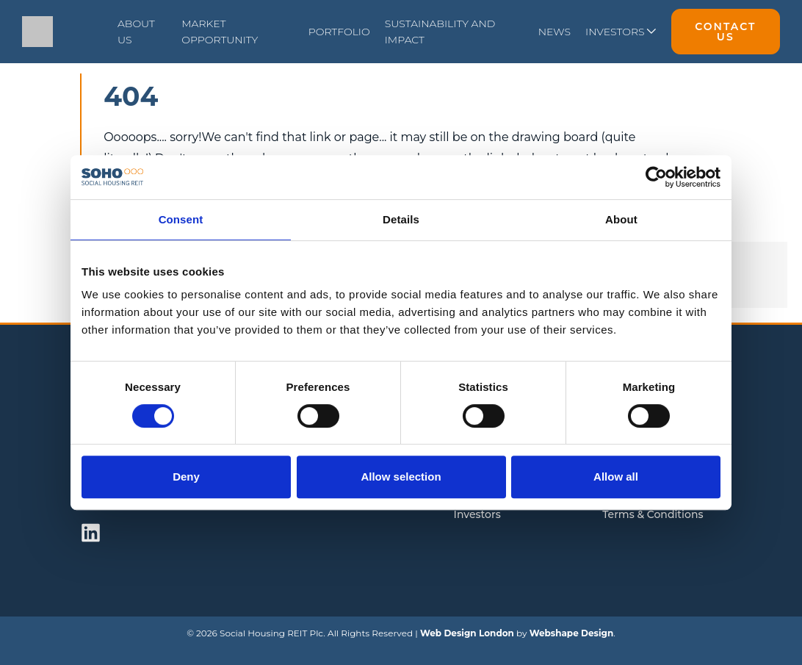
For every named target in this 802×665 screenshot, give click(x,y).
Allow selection (401, 476)
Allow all (615, 476)
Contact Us (725, 31)
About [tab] (621, 219)
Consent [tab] (181, 219)
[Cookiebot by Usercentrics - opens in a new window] (656, 177)
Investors (477, 514)
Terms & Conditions (652, 514)
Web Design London (467, 633)
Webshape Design (572, 633)
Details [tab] (401, 219)
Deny (186, 476)
